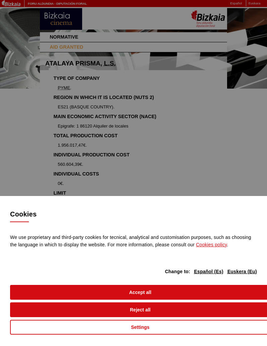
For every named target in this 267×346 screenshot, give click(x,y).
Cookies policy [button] (211, 244)
